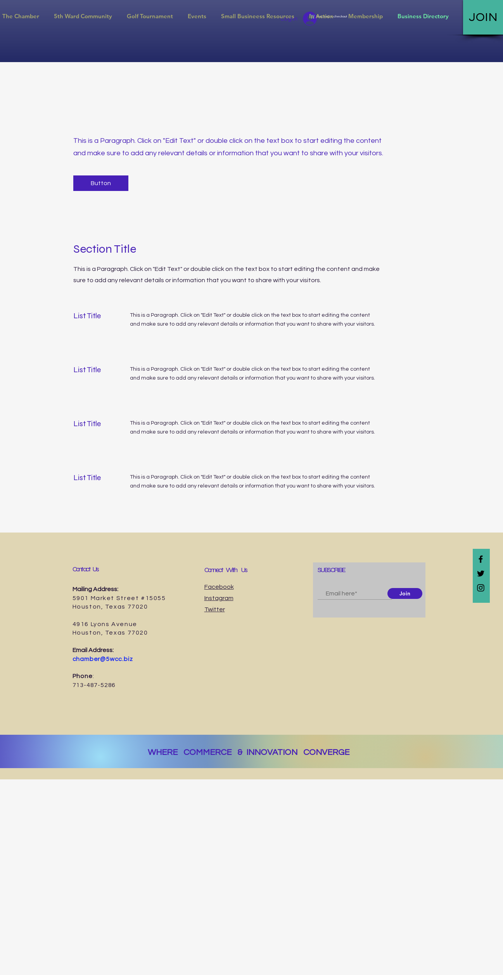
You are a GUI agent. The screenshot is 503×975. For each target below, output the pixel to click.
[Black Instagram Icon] (481, 588)
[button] (83, 16)
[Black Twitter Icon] (481, 573)
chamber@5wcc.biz (103, 659)
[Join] (404, 593)
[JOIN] (483, 17)
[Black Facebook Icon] (481, 559)
